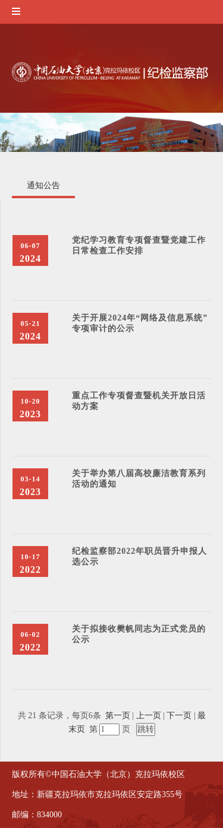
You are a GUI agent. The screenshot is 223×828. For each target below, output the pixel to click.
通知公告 (43, 185)
